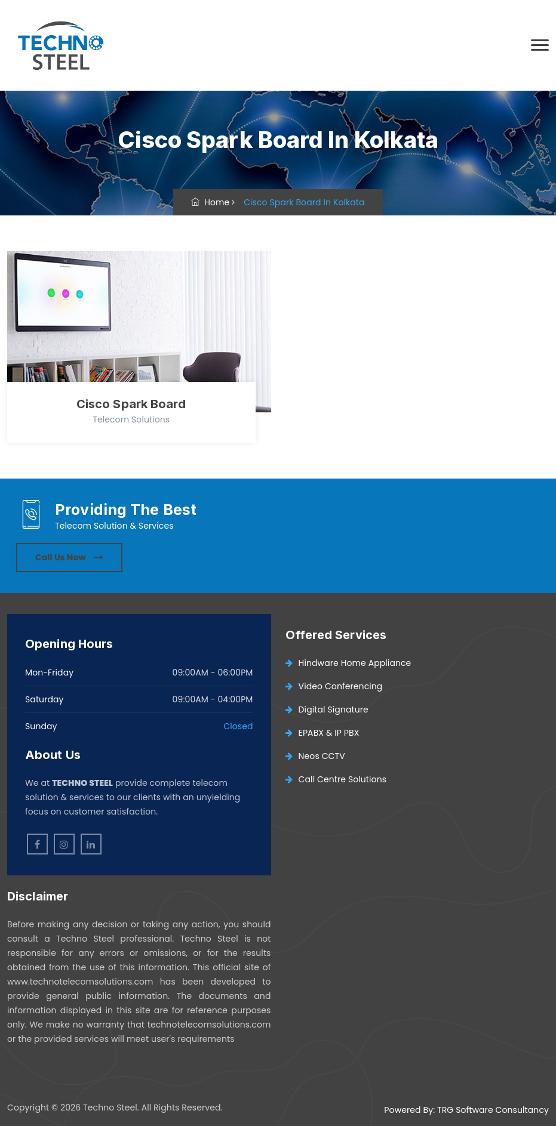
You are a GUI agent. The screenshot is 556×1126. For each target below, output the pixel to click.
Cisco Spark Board (131, 404)
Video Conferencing (334, 686)
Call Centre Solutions (336, 779)
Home (210, 202)
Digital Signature (326, 709)
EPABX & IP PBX (322, 733)
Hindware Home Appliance (348, 663)
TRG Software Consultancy (493, 1110)
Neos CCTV (315, 756)
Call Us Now (69, 557)
